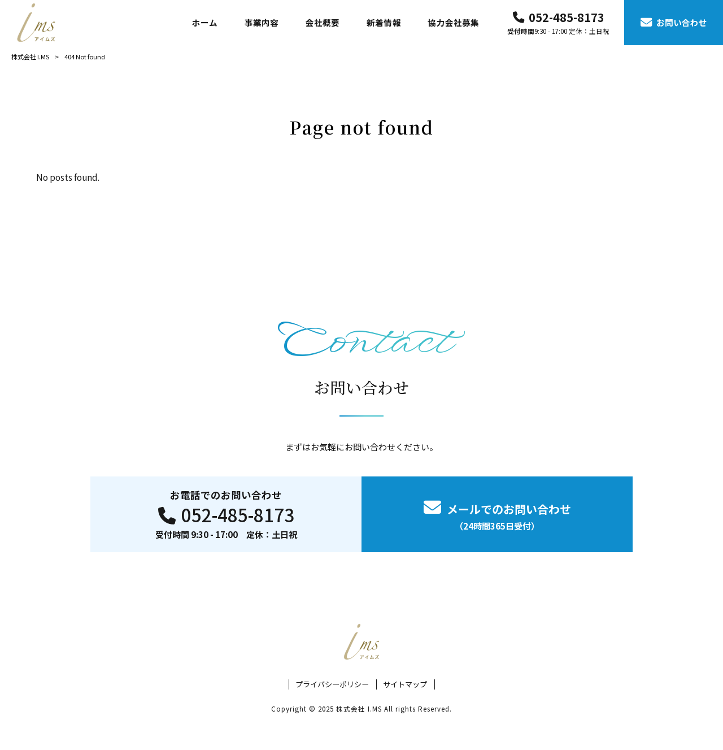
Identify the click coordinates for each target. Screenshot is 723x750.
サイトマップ (405, 684)
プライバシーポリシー (332, 684)
